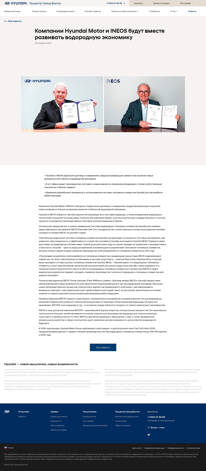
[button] (114, 3)
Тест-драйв (185, 3)
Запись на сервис (161, 3)
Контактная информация (126, 416)
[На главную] (15, 3)
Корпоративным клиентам (95, 425)
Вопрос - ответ (156, 427)
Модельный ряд (12, 11)
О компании (120, 421)
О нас (173, 11)
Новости (192, 11)
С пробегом (154, 11)
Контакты (138, 3)
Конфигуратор (39, 11)
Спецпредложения (65, 11)
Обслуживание (58, 425)
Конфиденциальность (176, 448)
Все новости (12, 21)
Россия (8, 448)
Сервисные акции (59, 416)
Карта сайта (136, 448)
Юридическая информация (154, 448)
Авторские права (193, 448)
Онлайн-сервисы (93, 11)
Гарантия (55, 421)
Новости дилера (122, 425)
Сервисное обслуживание (124, 11)
